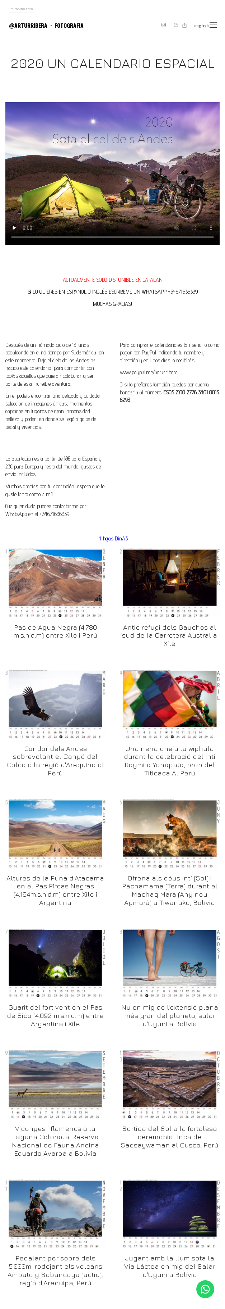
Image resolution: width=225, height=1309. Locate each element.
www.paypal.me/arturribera (149, 372)
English (201, 25)
